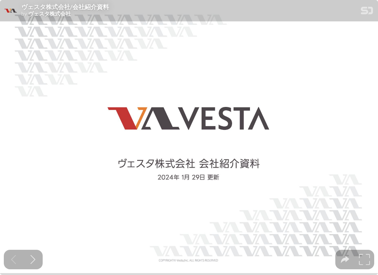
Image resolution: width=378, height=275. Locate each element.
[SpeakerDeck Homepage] (367, 12)
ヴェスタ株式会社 (49, 13)
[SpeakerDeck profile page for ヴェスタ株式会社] (11, 11)
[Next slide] (33, 259)
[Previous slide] (13, 259)
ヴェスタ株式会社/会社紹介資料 (65, 7)
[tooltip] (345, 259)
